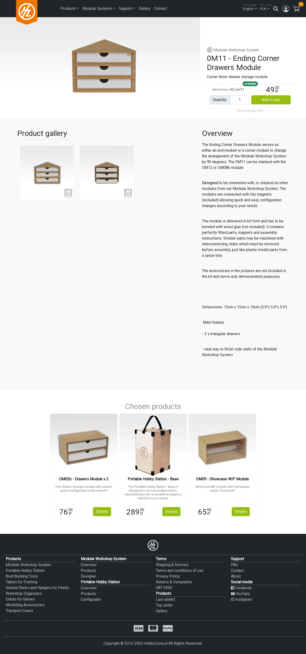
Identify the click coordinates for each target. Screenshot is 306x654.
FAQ (234, 565)
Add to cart (271, 99)
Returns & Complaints (174, 582)
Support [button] (125, 8)
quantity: (220, 99)
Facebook (241, 588)
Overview (89, 565)
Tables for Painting (21, 582)
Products (88, 570)
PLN (263, 9)
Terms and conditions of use (179, 570)
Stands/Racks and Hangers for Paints (37, 587)
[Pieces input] (239, 99)
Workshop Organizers (24, 593)
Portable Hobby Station (25, 570)
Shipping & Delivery (172, 565)
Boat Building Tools (22, 576)
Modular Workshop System (233, 50)
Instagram (241, 599)
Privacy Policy (168, 576)
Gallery (144, 8)
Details (102, 511)
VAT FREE (164, 587)
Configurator (91, 599)
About (236, 576)
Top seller (164, 605)
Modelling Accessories (25, 605)
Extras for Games (20, 599)
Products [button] (68, 8)
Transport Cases (19, 610)
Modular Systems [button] (97, 8)
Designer (88, 576)
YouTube (240, 593)
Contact (160, 8)
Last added (165, 599)
